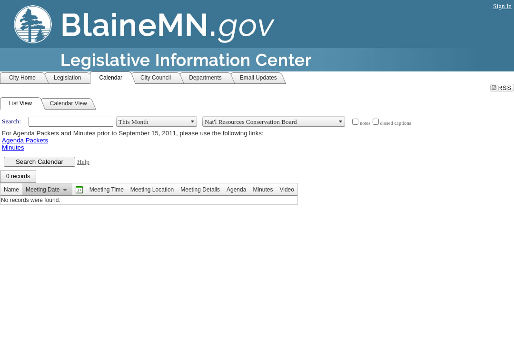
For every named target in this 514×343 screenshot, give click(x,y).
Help (83, 161)
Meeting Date (42, 189)
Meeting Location (152, 189)
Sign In (502, 6)
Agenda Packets (25, 140)
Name (11, 189)
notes (365, 123)
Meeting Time (106, 189)
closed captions (395, 123)
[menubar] (18, 177)
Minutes (13, 147)
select (192, 121)
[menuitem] (18, 176)
